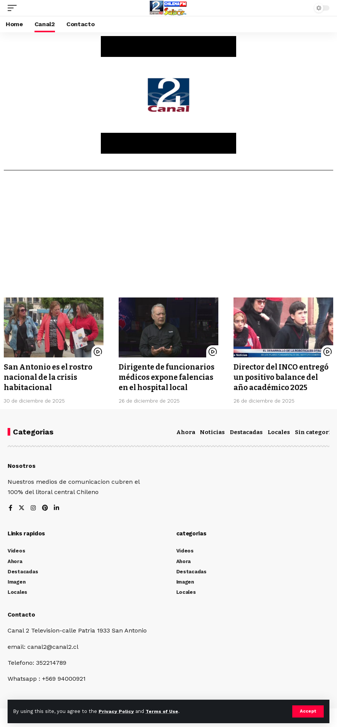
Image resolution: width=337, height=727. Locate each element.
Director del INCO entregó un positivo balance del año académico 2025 (283, 376)
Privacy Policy (116, 711)
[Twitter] (21, 507)
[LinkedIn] (57, 507)
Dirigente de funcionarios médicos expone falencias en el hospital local (168, 376)
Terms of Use (163, 711)
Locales (279, 431)
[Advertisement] (168, 237)
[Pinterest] (45, 507)
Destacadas (246, 431)
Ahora (185, 431)
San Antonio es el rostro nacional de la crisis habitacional (49, 376)
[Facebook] (11, 507)
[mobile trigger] (14, 8)
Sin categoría (314, 431)
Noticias (212, 431)
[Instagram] (33, 507)
